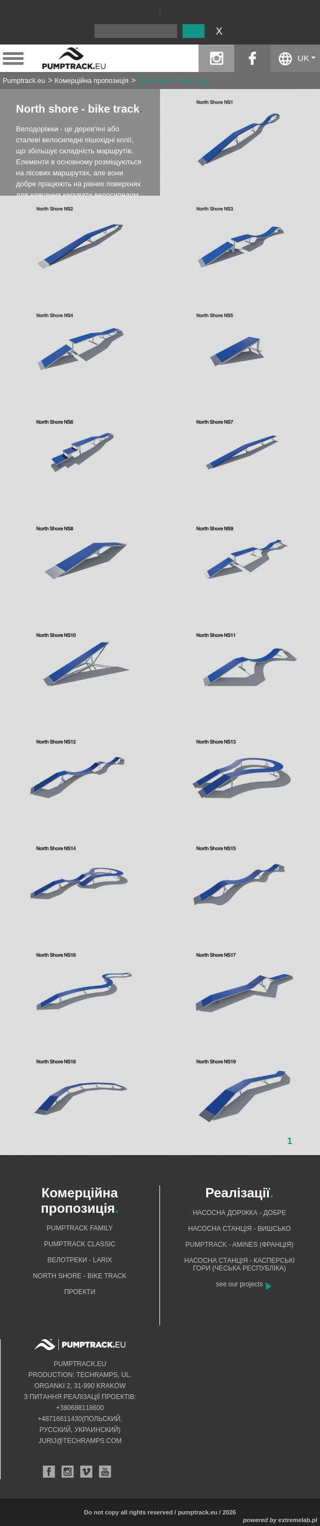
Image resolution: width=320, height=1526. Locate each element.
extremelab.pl (297, 1520)
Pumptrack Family (80, 1228)
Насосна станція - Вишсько (239, 1229)
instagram (216, 58)
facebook (252, 58)
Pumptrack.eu (24, 81)
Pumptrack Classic (79, 1244)
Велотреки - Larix (79, 1260)
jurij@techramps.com (80, 1441)
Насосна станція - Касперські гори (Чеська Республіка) (239, 1264)
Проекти (80, 1292)
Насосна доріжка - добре (239, 1213)
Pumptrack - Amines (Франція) (239, 1244)
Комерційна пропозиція (91, 81)
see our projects (239, 1284)
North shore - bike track (173, 81)
